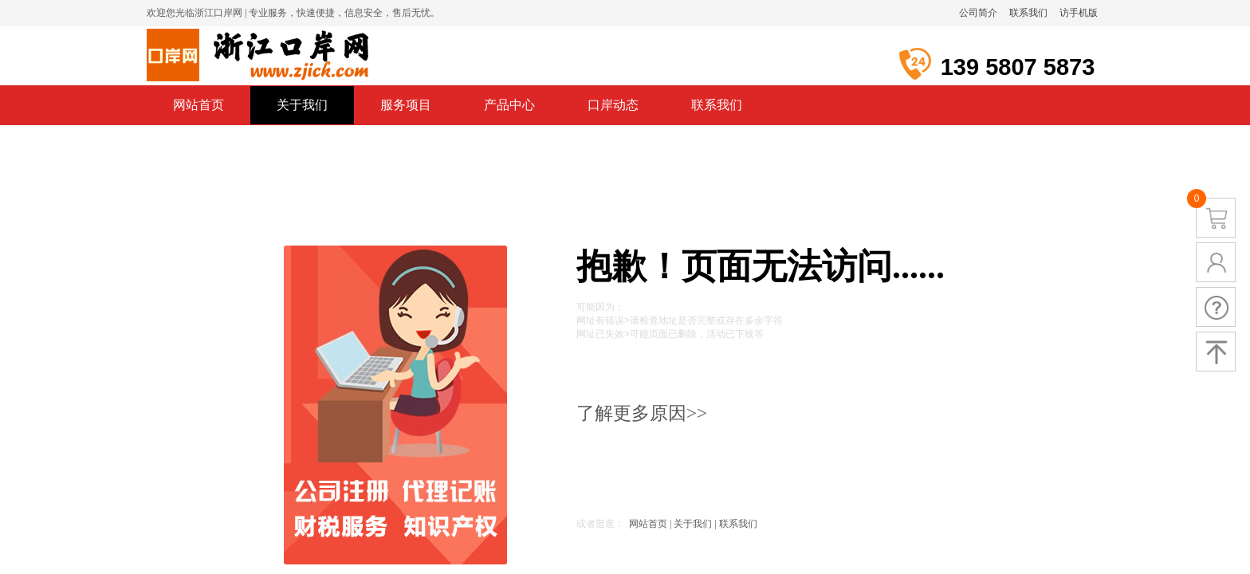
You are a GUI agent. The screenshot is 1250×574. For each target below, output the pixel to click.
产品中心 (509, 105)
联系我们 (716, 105)
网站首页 (198, 105)
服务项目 (405, 105)
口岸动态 (613, 105)
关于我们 (302, 105)
